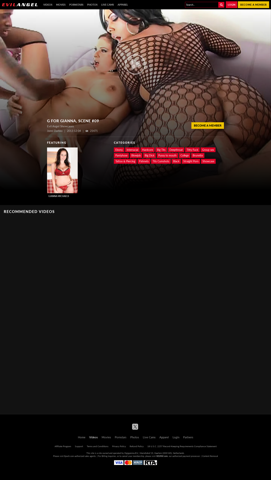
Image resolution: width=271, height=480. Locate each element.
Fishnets (144, 161)
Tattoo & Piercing (125, 161)
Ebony (119, 149)
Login (231, 4)
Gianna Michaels (58, 196)
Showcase (208, 161)
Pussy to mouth (167, 155)
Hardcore (147, 149)
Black (176, 161)
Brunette (198, 155)
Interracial (132, 149)
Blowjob (136, 155)
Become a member (253, 4)
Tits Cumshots (161, 161)
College (184, 155)
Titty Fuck (192, 149)
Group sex (208, 149)
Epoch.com (69, 456)
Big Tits (161, 149)
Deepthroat (176, 149)
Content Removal (210, 456)
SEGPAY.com (162, 456)
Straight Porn (191, 161)
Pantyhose (121, 155)
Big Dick (149, 155)
